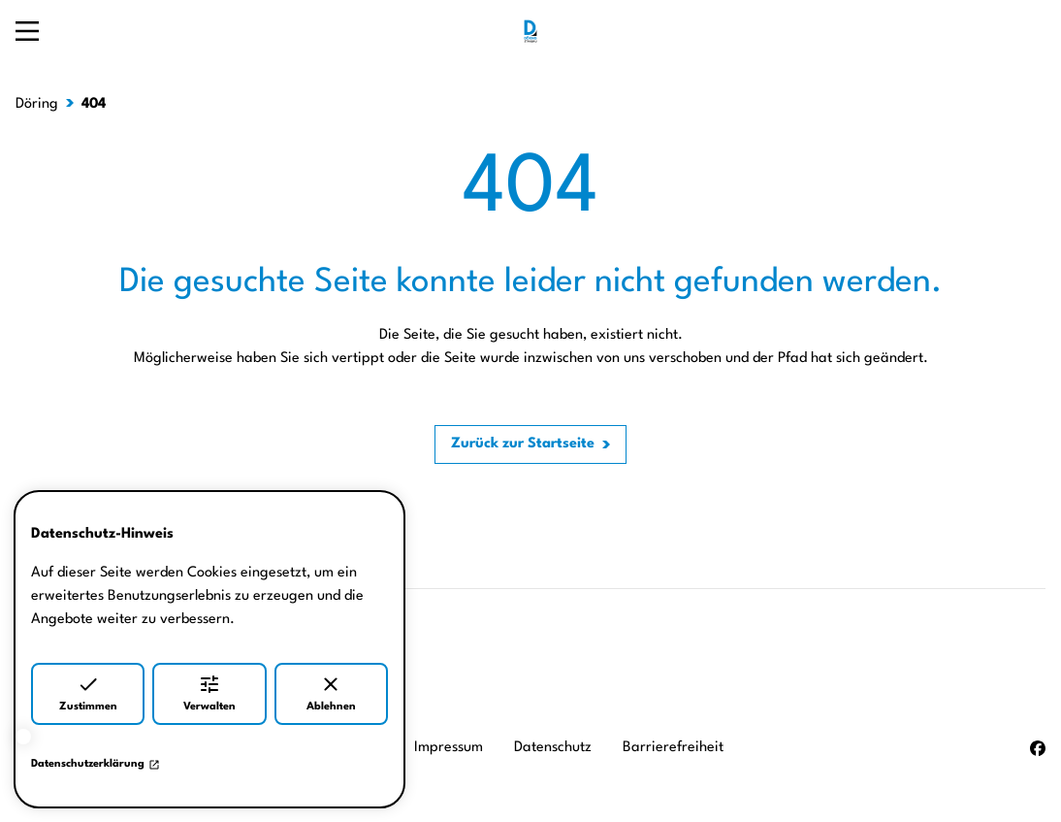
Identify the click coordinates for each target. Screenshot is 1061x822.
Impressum (448, 747)
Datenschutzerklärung (95, 765)
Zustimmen (88, 692)
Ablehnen (331, 692)
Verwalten (209, 692)
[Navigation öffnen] (27, 31)
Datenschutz (553, 747)
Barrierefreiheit (673, 747)
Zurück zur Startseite (523, 444)
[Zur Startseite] (530, 31)
